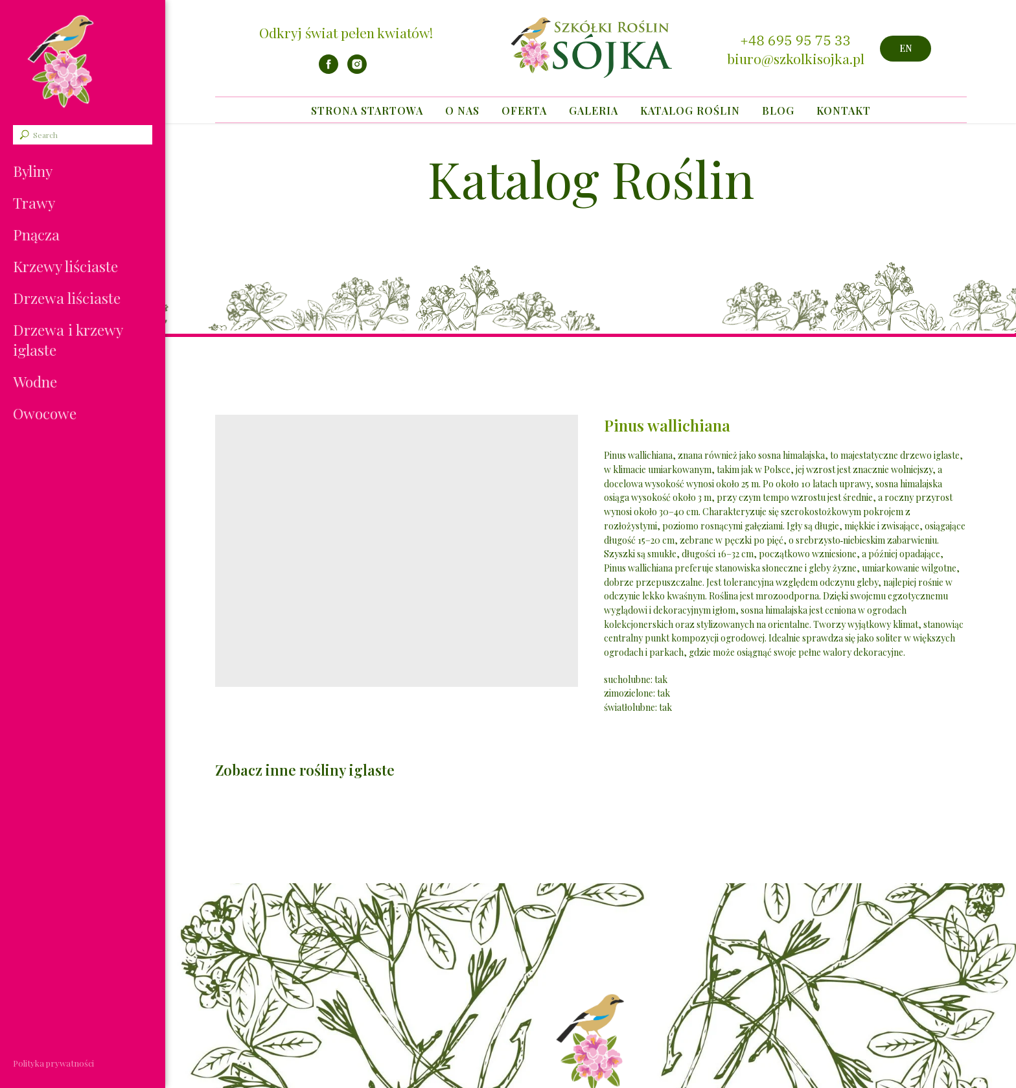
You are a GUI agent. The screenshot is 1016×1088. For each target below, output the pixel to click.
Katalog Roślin (690, 110)
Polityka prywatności (53, 1063)
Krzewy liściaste (65, 266)
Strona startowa (367, 110)
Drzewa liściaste (67, 298)
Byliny (32, 171)
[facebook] (328, 70)
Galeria (593, 110)
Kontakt (843, 110)
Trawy (34, 202)
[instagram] (357, 70)
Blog (778, 110)
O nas (462, 110)
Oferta (524, 110)
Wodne (35, 381)
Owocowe (44, 413)
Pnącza (36, 234)
